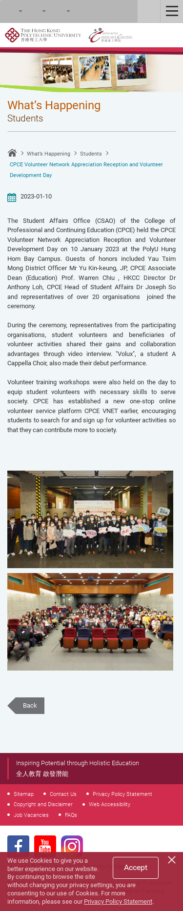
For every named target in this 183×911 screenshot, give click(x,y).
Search (11, 11)
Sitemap (24, 794)
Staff (149, 11)
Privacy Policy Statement (122, 794)
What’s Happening (48, 153)
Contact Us (63, 794)
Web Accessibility (109, 804)
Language (59, 11)
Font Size (34, 11)
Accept (135, 867)
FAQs (71, 815)
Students (91, 153)
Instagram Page (72, 846)
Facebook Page (18, 846)
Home (12, 153)
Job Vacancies (31, 815)
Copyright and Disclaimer (43, 804)
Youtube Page (45, 846)
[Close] (173, 858)
